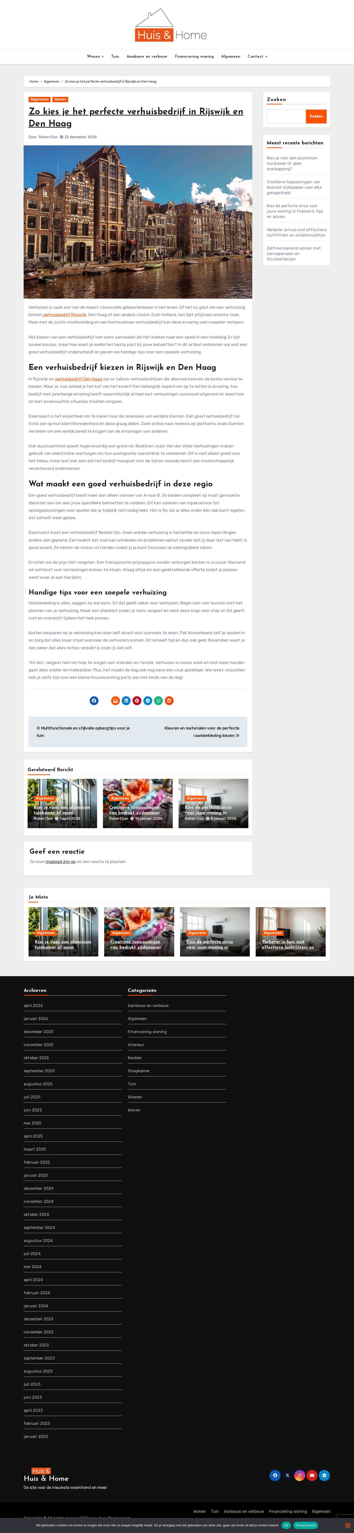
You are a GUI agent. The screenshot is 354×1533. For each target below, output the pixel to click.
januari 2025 (36, 1173)
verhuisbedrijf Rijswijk (64, 314)
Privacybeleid (306, 1525)
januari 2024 (36, 1304)
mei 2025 (32, 1121)
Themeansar (118, 1517)
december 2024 (39, 1186)
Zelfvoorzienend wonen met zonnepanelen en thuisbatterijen (294, 253)
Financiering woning (194, 57)
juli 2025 (32, 1095)
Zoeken (276, 99)
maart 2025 (35, 1147)
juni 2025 (33, 1108)
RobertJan (48, 137)
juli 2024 (32, 1252)
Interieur (136, 1043)
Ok (286, 1525)
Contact (256, 57)
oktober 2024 (36, 1212)
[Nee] (347, 1525)
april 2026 (33, 1004)
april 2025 (33, 1134)
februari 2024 (37, 1291)
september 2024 (39, 1226)
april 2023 (33, 1408)
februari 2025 (37, 1160)
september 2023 (39, 1356)
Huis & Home (46, 1477)
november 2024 (39, 1199)
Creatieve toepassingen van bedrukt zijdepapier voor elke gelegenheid (134, 812)
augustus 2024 (38, 1239)
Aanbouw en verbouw (147, 57)
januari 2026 (36, 1017)
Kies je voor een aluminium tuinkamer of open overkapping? (62, 812)
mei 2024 (33, 1265)
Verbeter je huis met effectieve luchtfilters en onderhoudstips (288, 946)
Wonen (94, 57)
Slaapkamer (139, 1069)
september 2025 (39, 1069)
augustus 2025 (38, 1082)
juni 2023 (33, 1395)
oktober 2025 (36, 1056)
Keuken (135, 1056)
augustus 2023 (38, 1369)
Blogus (90, 1517)
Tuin (115, 57)
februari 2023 (37, 1421)
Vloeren (135, 1095)
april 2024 (33, 1278)
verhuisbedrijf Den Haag (78, 378)
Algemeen (230, 57)
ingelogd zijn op (60, 860)
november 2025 (38, 1043)
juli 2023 (32, 1382)
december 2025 (38, 1030)
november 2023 (38, 1330)
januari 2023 (36, 1434)
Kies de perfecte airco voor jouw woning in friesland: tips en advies (210, 812)
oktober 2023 (36, 1343)
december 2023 (38, 1317)
